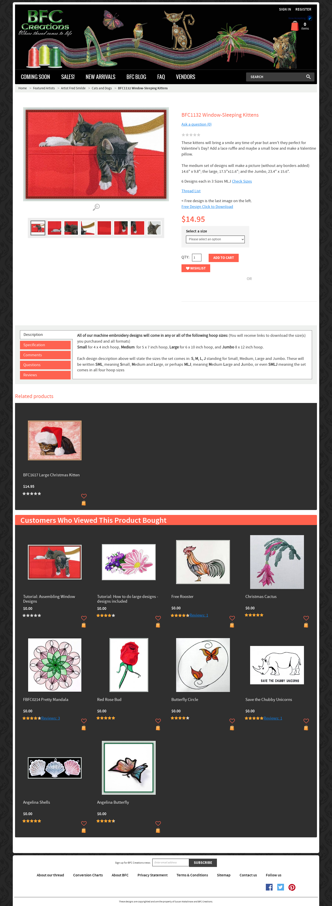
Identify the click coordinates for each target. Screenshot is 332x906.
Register (303, 9)
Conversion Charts (88, 875)
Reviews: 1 (199, 615)
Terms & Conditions (192, 875)
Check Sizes (242, 181)
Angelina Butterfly (113, 802)
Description (33, 334)
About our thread (50, 875)
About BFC (120, 875)
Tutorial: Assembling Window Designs (49, 599)
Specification (34, 345)
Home (22, 88)
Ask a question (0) (196, 124)
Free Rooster (182, 597)
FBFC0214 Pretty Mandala (45, 700)
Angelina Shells (36, 802)
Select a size (196, 231)
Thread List (191, 191)
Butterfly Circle (184, 700)
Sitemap (224, 875)
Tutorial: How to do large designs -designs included (127, 599)
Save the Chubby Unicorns (268, 700)
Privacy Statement (153, 875)
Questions (32, 365)
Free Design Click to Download (207, 206)
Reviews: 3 (50, 718)
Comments (32, 355)
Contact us (248, 875)
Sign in (285, 9)
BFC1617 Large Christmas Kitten (51, 475)
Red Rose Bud (109, 700)
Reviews (30, 375)
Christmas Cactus (261, 597)
